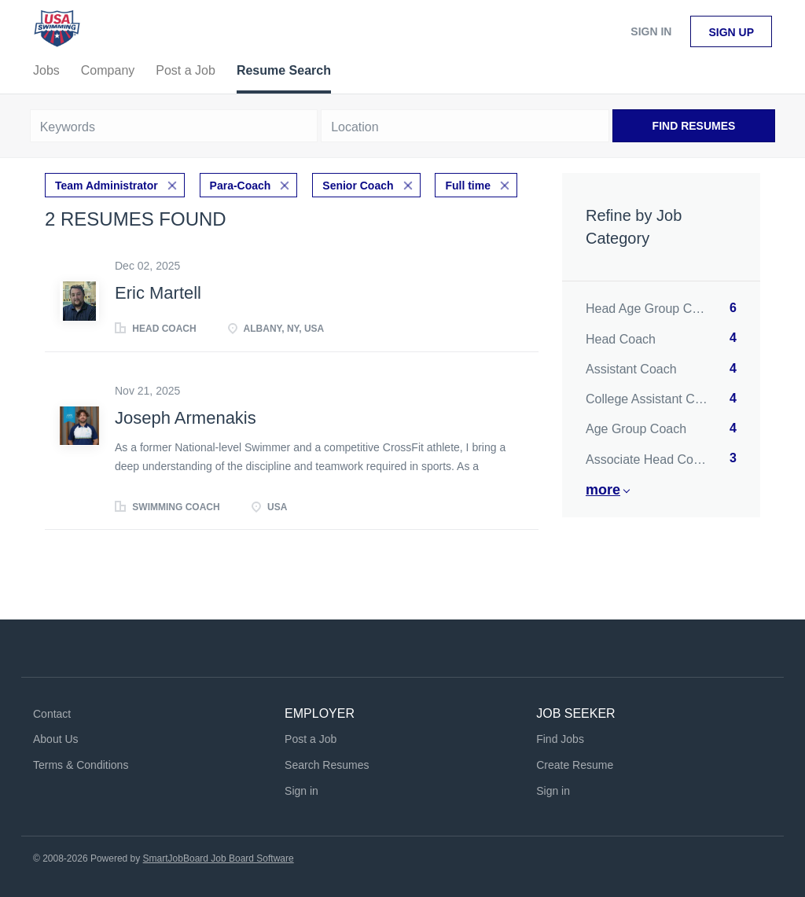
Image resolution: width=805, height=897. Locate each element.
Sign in (650, 31)
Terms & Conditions (80, 765)
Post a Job (310, 739)
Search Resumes (327, 765)
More (603, 490)
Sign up (731, 32)
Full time (468, 185)
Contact (52, 714)
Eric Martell (158, 293)
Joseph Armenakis (185, 418)
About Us (56, 739)
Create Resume (574, 765)
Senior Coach (357, 185)
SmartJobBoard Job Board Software (218, 858)
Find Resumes (694, 125)
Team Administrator (106, 185)
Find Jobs (560, 739)
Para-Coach (240, 185)
